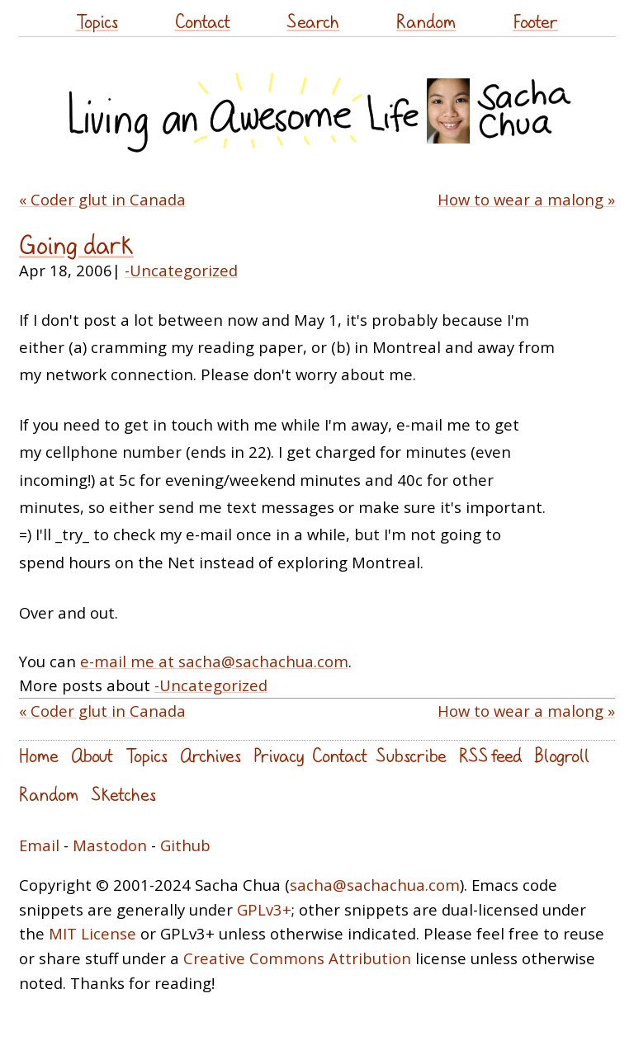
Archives (210, 755)
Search (312, 21)
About (92, 755)
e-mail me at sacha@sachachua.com (214, 661)
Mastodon (110, 845)
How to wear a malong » (526, 199)
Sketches (123, 794)
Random (426, 21)
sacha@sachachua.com (375, 884)
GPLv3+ (264, 909)
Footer (535, 21)
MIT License (92, 933)
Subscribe (411, 755)
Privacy (278, 755)
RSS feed (490, 755)
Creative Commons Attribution (297, 958)
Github (185, 845)
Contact (202, 21)
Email (39, 845)
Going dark (76, 244)
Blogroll (561, 755)
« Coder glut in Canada (102, 199)
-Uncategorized (181, 270)
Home (39, 755)
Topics (97, 21)
